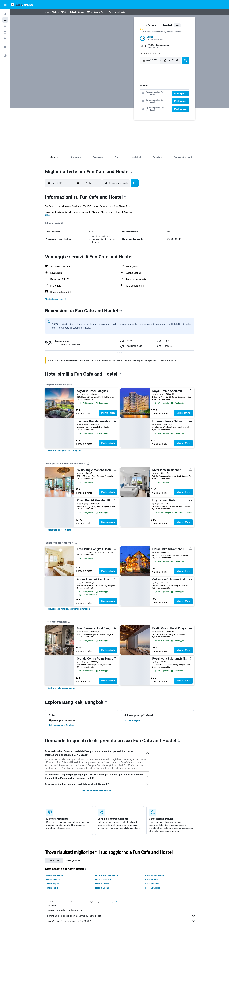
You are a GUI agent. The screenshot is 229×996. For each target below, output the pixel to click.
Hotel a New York (103, 879)
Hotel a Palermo (152, 888)
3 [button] (130, 84)
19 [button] (139, 94)
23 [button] (125, 99)
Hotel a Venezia (53, 879)
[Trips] (5, 47)
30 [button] (125, 103)
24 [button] (130, 99)
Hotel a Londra (152, 884)
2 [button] (125, 84)
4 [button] (134, 84)
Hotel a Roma (151, 879)
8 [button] (120, 89)
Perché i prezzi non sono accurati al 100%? (121, 921)
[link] (64, 451)
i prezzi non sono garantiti (109, 902)
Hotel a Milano (102, 888)
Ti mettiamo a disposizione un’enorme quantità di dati (121, 916)
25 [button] (135, 99)
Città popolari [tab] (54, 860)
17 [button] (130, 94)
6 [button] (111, 89)
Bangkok (97, 12)
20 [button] (111, 99)
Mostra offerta (108, 413)
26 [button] (139, 99)
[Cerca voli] (5, 14)
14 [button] (116, 94)
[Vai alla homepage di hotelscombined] (22, 4)
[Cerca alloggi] (5, 20)
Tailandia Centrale (77, 12)
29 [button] (120, 103)
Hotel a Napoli (52, 884)
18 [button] (135, 94)
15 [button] (120, 94)
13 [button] (111, 94)
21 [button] (116, 99)
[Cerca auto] (5, 26)
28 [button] (116, 103)
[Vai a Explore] (5, 39)
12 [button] (139, 89)
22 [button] (120, 99)
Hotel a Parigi (52, 888)
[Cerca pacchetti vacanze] (5, 32)
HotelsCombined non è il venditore (121, 910)
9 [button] (125, 89)
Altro (47, 215)
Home (46, 12)
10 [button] (130, 89)
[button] (5, 4)
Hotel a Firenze (102, 884)
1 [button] (120, 84)
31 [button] (130, 103)
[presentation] (132, 172)
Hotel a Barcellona (54, 875)
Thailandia (56, 12)
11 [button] (135, 89)
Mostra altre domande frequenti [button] (97, 790)
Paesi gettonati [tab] (73, 860)
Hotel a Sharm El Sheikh (106, 875)
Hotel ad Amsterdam (154, 875)
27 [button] (111, 103)
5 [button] (139, 84)
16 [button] (125, 94)
